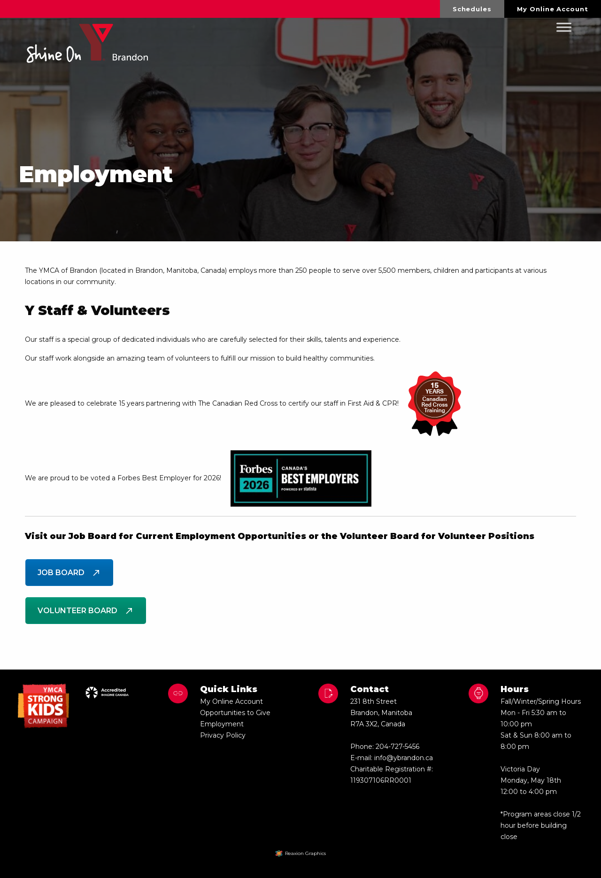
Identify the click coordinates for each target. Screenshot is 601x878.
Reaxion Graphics (305, 853)
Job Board (69, 572)
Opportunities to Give (235, 713)
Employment (222, 724)
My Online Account (552, 9)
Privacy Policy (223, 735)
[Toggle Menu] (563, 27)
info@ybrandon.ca (403, 758)
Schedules (472, 9)
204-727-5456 (397, 746)
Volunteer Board (86, 610)
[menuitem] (472, 9)
